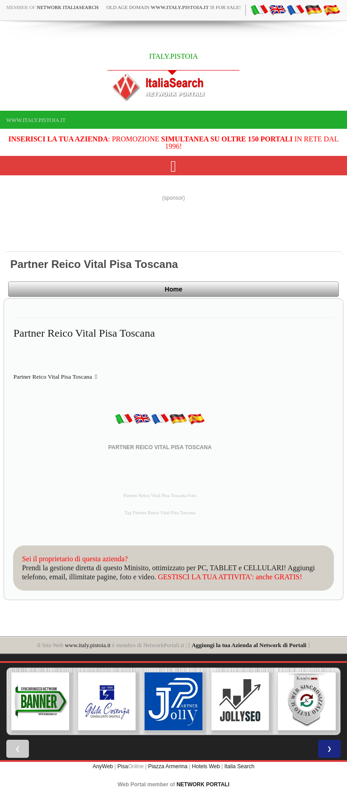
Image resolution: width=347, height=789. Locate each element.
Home (174, 289)
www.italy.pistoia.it (36, 120)
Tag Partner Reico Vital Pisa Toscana (160, 512)
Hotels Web (206, 766)
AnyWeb (103, 766)
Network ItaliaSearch (67, 7)
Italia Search (239, 766)
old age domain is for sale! (173, 7)
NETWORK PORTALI (203, 784)
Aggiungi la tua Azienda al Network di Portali (249, 645)
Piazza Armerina (168, 766)
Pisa (122, 766)
